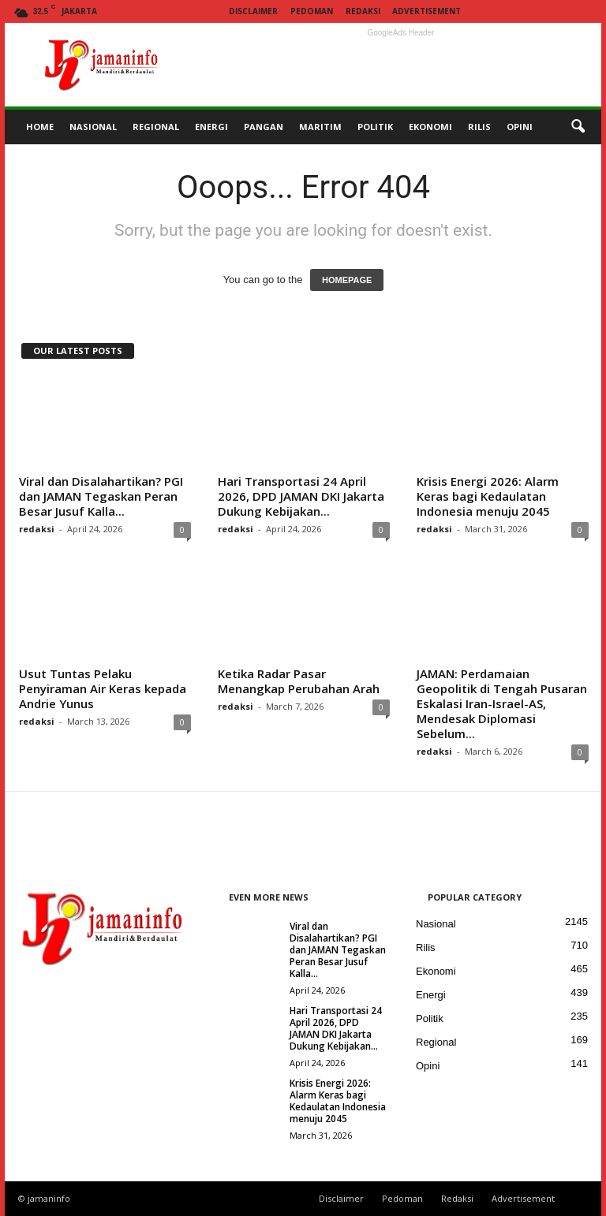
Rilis (426, 947)
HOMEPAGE (347, 280)
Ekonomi (436, 971)
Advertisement (426, 11)
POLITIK (375, 126)
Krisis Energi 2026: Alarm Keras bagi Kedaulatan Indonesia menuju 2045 (488, 496)
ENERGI (211, 126)
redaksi (36, 529)
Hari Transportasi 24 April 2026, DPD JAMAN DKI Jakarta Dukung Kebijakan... (301, 496)
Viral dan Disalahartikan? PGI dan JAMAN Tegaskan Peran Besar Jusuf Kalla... (101, 496)
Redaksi (363, 11)
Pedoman (311, 11)
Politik (429, 1018)
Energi (431, 995)
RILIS (479, 126)
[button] (577, 127)
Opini (428, 1066)
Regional (436, 1042)
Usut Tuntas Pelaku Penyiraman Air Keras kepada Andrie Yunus (102, 688)
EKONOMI (430, 126)
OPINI (520, 126)
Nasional (436, 924)
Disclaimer (253, 11)
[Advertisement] (400, 64)
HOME (40, 126)
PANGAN (263, 126)
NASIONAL (93, 126)
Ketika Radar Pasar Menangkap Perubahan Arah (299, 681)
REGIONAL (156, 126)
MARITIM (320, 126)
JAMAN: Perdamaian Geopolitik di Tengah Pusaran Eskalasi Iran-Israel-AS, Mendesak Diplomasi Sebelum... (502, 703)
